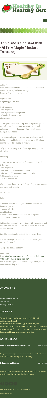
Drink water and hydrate (9, 363)
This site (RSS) (15, 384)
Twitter (11, 384)
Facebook (2, 384)
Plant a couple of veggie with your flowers (15, 345)
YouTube (7, 384)
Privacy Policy (25, 389)
